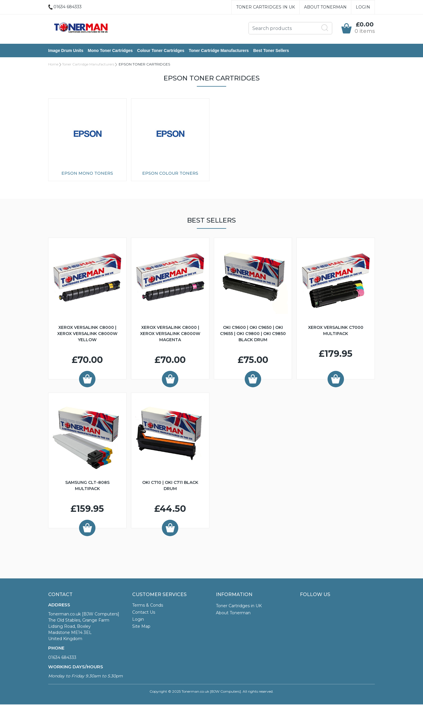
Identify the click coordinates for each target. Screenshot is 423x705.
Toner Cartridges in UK (265, 7)
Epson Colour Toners (170, 173)
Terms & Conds (147, 605)
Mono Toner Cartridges (110, 50)
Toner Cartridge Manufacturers (219, 50)
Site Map (141, 627)
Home (53, 65)
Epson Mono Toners (87, 173)
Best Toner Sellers (271, 50)
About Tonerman (325, 7)
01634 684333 (62, 658)
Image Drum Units (65, 50)
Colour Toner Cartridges (160, 50)
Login (363, 7)
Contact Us (143, 612)
